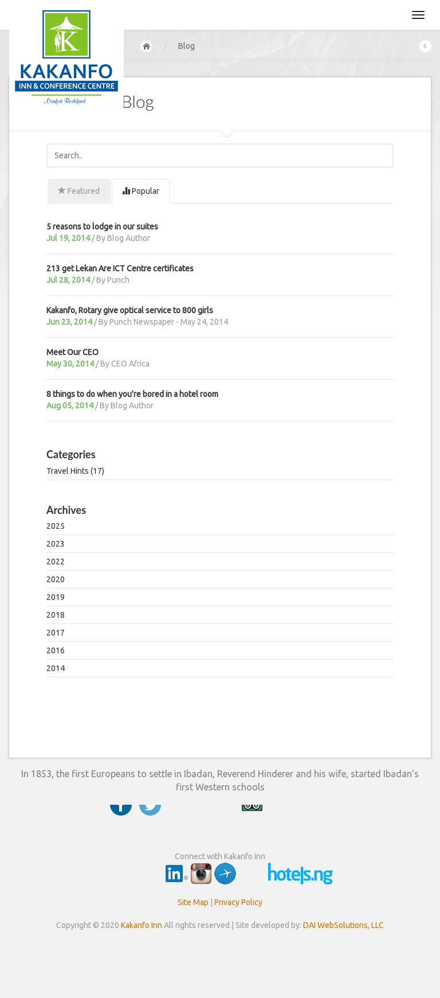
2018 (55, 614)
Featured (79, 191)
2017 (55, 632)
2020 (55, 579)
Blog (186, 45)
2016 (55, 650)
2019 (55, 597)
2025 (55, 526)
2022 (55, 561)
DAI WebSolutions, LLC (343, 925)
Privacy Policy (238, 902)
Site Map (193, 902)
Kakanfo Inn (141, 925)
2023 (55, 543)
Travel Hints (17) (75, 470)
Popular (140, 191)
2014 (55, 668)
